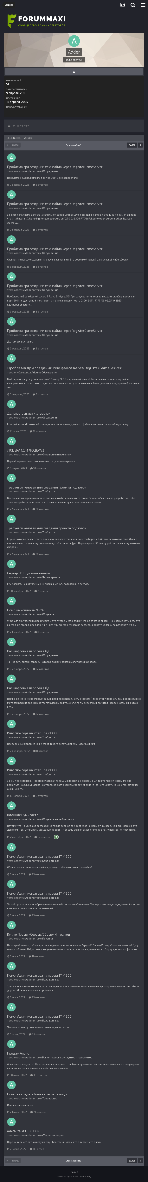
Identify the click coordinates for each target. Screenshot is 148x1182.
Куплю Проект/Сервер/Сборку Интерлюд (38, 934)
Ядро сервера (51, 577)
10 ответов (38, 468)
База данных (50, 860)
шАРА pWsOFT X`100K (23, 1131)
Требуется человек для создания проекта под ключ (46, 487)
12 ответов (38, 431)
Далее (132, 145)
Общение (48, 614)
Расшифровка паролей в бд (28, 651)
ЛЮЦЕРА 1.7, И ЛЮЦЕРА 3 (25, 450)
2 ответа (41, 591)
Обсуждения (50, 171)
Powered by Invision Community (74, 1176)
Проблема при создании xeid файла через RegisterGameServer (55, 167)
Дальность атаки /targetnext (29, 413)
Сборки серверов (53, 1135)
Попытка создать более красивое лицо (37, 1094)
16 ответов (42, 837)
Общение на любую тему (58, 819)
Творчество (49, 1098)
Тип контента (18, 125)
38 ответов (38, 1075)
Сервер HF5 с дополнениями (28, 573)
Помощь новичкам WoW (25, 610)
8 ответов (40, 184)
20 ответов (40, 509)
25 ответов (37, 874)
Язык (74, 1171)
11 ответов (36, 956)
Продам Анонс (18, 1053)
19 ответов (38, 1112)
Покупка (47, 938)
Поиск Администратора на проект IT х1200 (39, 856)
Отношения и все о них (56, 454)
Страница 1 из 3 (74, 145)
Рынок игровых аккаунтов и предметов (67, 1057)
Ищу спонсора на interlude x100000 (34, 733)
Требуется (48, 491)
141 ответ (37, 1148)
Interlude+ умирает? (22, 815)
